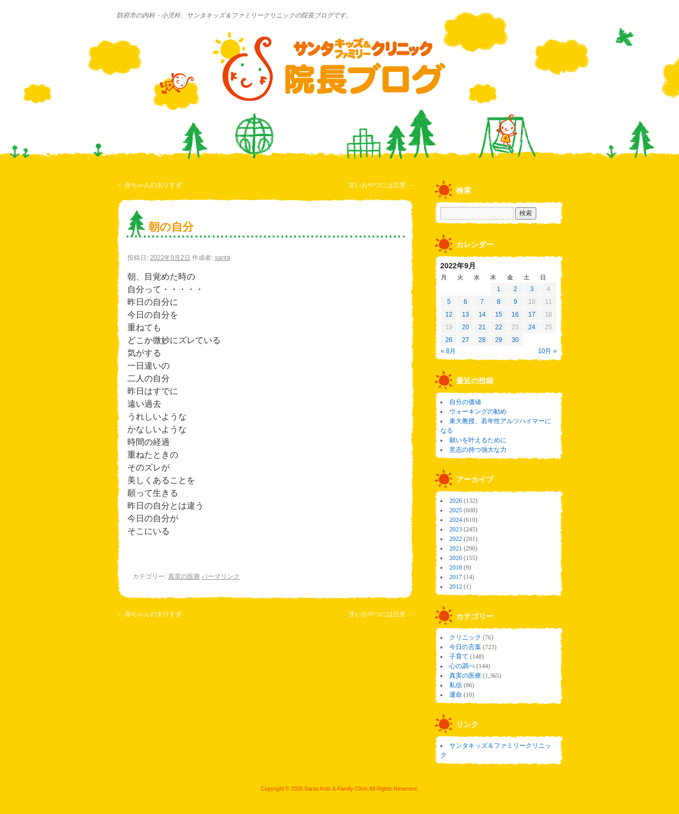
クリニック (465, 637)
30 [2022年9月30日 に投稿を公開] (515, 340)
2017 (455, 577)
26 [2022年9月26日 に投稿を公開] (448, 340)
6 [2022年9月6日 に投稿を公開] (465, 301)
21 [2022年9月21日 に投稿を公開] (481, 327)
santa (222, 257)
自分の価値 (465, 402)
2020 (455, 558)
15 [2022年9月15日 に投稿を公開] (498, 314)
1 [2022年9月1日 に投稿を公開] (499, 289)
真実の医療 (184, 576)
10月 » (547, 351)
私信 (455, 685)
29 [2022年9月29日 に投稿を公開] (498, 340)
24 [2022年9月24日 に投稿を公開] (531, 327)
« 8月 (448, 351)
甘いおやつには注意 (381, 185)
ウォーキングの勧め (478, 411)
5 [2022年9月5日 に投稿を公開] (449, 301)
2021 (455, 548)
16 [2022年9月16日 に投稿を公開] (515, 314)
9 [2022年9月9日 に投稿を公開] (515, 301)
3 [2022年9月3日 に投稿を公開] (532, 289)
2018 (455, 567)
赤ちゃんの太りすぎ (149, 185)
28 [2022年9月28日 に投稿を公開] (481, 340)
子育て (458, 656)
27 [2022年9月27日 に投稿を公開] (465, 340)
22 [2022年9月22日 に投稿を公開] (498, 327)
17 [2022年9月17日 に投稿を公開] (531, 314)
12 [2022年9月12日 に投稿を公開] (448, 314)
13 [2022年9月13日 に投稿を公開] (465, 314)
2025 (455, 510)
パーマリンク (221, 576)
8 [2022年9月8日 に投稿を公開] (499, 301)
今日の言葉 (465, 647)
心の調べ (462, 666)
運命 (455, 694)
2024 (455, 519)
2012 (455, 586)
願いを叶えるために (478, 440)
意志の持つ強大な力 (478, 449)
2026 (455, 500)
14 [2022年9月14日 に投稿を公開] (481, 314)
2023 (455, 529)
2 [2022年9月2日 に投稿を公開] (515, 289)
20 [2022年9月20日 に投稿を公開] (465, 327)
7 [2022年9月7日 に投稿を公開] (482, 301)
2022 (455, 538)
